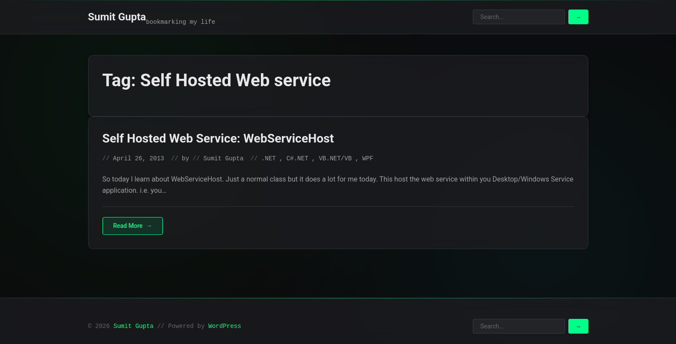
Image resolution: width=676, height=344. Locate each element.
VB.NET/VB (335, 158)
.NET (268, 158)
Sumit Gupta (117, 17)
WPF (367, 158)
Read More (128, 225)
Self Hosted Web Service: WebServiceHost (218, 138)
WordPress (224, 326)
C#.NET (297, 158)
